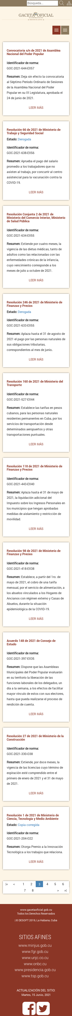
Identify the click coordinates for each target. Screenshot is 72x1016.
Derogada (24, 139)
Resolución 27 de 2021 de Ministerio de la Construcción (35, 737)
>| (65, 890)
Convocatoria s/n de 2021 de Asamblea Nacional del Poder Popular (33, 52)
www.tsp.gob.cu (35, 975)
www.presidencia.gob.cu (35, 969)
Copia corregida (28, 825)
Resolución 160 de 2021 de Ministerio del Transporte (35, 383)
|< (7, 884)
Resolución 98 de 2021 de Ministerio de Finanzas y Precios (33, 552)
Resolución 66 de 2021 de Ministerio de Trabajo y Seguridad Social (33, 131)
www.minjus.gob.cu (35, 945)
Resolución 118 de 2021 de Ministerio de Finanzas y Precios (34, 468)
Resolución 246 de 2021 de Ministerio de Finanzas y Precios (34, 304)
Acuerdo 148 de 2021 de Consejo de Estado (31, 642)
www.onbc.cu (35, 963)
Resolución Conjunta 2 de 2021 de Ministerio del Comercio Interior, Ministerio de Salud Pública (36, 217)
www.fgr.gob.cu (35, 951)
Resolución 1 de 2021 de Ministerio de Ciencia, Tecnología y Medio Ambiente (33, 817)
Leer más (36, 108)
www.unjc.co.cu (35, 957)
